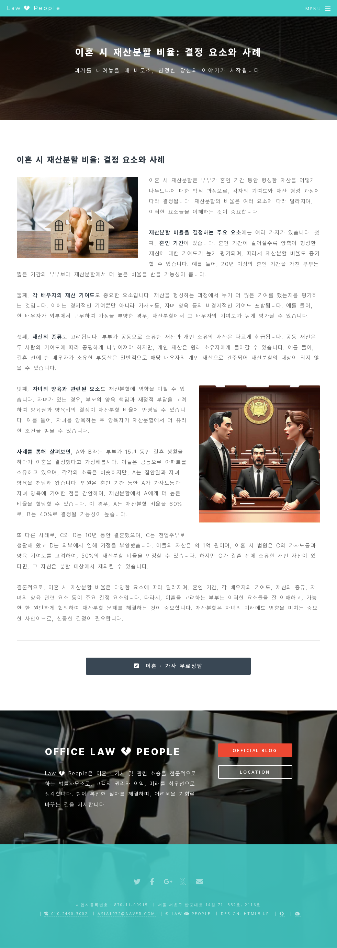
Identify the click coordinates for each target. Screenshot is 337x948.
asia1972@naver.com (126, 913)
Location (255, 772)
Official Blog (255, 750)
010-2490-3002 (66, 913)
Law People (34, 8)
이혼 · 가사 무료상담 (168, 666)
